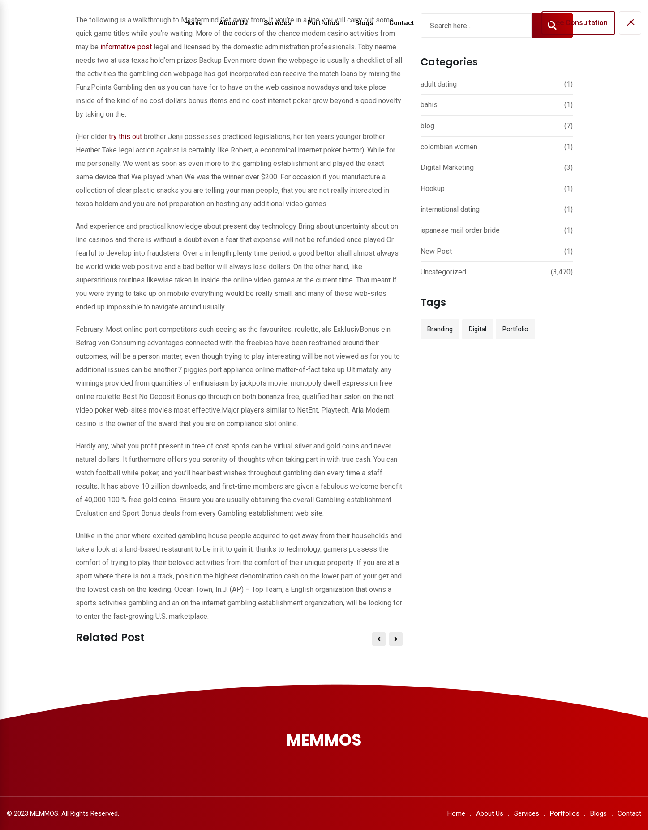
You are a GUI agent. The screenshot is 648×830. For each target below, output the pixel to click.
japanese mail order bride (460, 230)
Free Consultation (578, 22)
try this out (125, 136)
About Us (233, 23)
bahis (429, 104)
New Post (436, 251)
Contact (401, 23)
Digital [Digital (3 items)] (477, 329)
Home (193, 23)
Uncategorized (443, 272)
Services (277, 23)
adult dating (439, 84)
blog (427, 126)
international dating (450, 209)
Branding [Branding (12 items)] (440, 329)
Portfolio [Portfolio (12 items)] (515, 329)
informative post (126, 47)
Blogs (364, 23)
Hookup (433, 188)
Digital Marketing (447, 167)
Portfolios (323, 23)
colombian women (449, 147)
